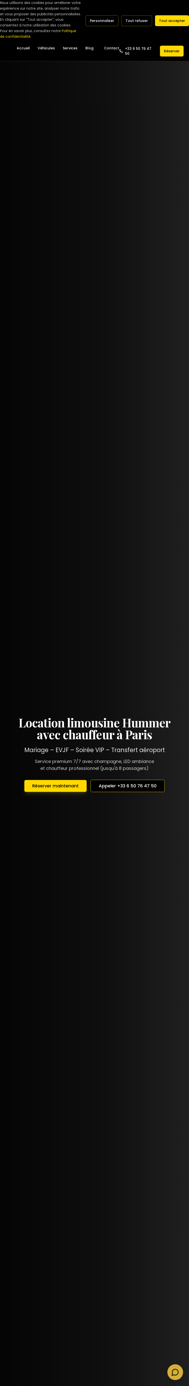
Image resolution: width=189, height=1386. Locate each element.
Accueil (23, 48)
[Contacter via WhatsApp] (175, 1372)
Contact (111, 48)
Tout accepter (172, 20)
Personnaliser (102, 20)
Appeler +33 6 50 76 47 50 (128, 786)
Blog (89, 48)
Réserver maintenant (55, 786)
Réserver (172, 51)
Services (70, 48)
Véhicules (46, 48)
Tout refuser (137, 20)
